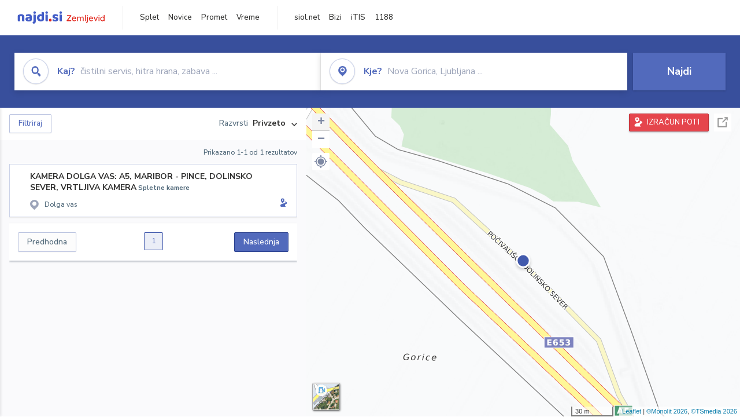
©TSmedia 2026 (714, 411)
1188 (384, 17)
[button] (321, 161)
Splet (149, 17)
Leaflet (631, 411)
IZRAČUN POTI (673, 122)
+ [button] (321, 122)
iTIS (358, 17)
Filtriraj (30, 123)
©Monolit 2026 (666, 411)
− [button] (321, 139)
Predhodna (47, 241)
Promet (214, 17)
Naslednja (261, 241)
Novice (180, 17)
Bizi (335, 17)
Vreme (248, 17)
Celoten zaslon (722, 122)
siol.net (307, 17)
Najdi (679, 71)
